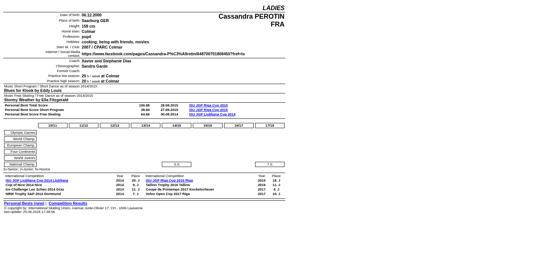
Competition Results (67, 203)
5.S (176, 164)
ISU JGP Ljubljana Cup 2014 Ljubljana (37, 180)
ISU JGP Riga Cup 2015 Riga (169, 180)
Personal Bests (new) (24, 203)
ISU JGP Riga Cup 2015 (208, 105)
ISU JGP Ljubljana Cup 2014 (212, 114)
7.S (269, 164)
